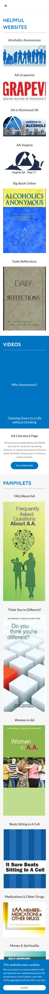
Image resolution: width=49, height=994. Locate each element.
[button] (8, 5)
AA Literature (24, 465)
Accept (24, 988)
